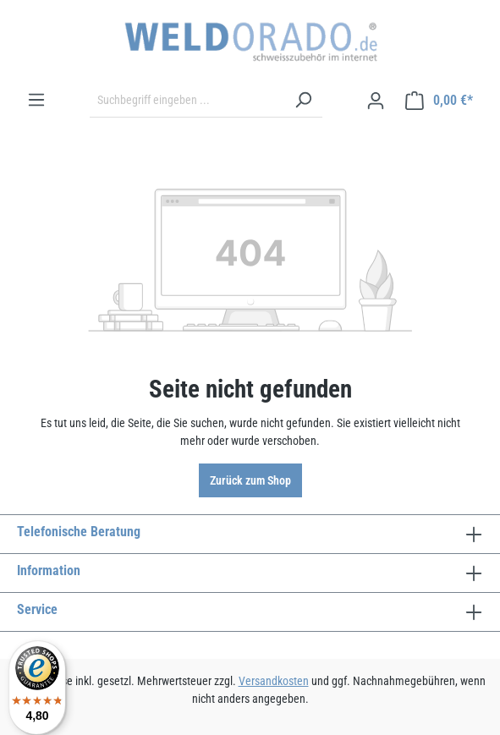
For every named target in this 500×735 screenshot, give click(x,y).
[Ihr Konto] (375, 101)
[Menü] (36, 100)
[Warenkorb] (439, 101)
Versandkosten (274, 681)
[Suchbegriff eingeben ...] (187, 101)
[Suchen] (302, 101)
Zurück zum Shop (250, 480)
